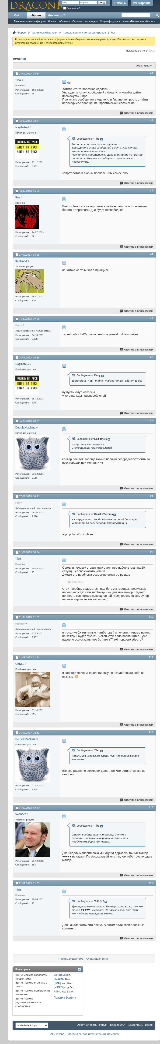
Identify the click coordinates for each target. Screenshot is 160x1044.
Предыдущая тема (71, 958)
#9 (151, 551)
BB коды (59, 975)
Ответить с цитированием (136, 113)
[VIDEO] (59, 987)
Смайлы (59, 979)
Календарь (91, 21)
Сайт (17, 15)
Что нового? (56, 15)
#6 (151, 357)
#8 (151, 495)
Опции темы (143, 65)
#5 (151, 318)
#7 (151, 420)
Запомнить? (71, 8)
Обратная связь (87, 1024)
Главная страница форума (30, 21)
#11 (151, 657)
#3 (151, 190)
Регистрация (141, 3)
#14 (151, 882)
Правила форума (65, 997)
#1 (151, 73)
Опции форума (109, 21)
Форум (36, 15)
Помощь (120, 3)
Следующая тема (97, 958)
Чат (23, 59)
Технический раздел (44, 32)
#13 (151, 807)
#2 (151, 120)
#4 (151, 254)
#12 (151, 732)
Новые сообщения (59, 21)
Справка (77, 21)
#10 (151, 616)
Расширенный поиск (143, 21)
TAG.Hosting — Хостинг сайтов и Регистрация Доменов (84, 1034)
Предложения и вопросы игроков (84, 32)
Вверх (149, 1024)
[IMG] (57, 983)
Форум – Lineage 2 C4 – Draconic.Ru (120, 1024)
